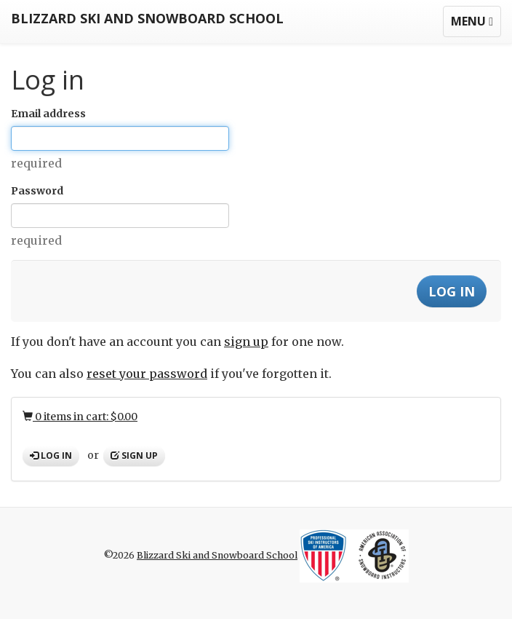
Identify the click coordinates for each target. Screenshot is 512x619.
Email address (48, 113)
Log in (51, 455)
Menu (475, 24)
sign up (246, 341)
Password (37, 190)
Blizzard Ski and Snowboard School (147, 18)
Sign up (134, 455)
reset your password (147, 373)
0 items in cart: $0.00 (80, 416)
